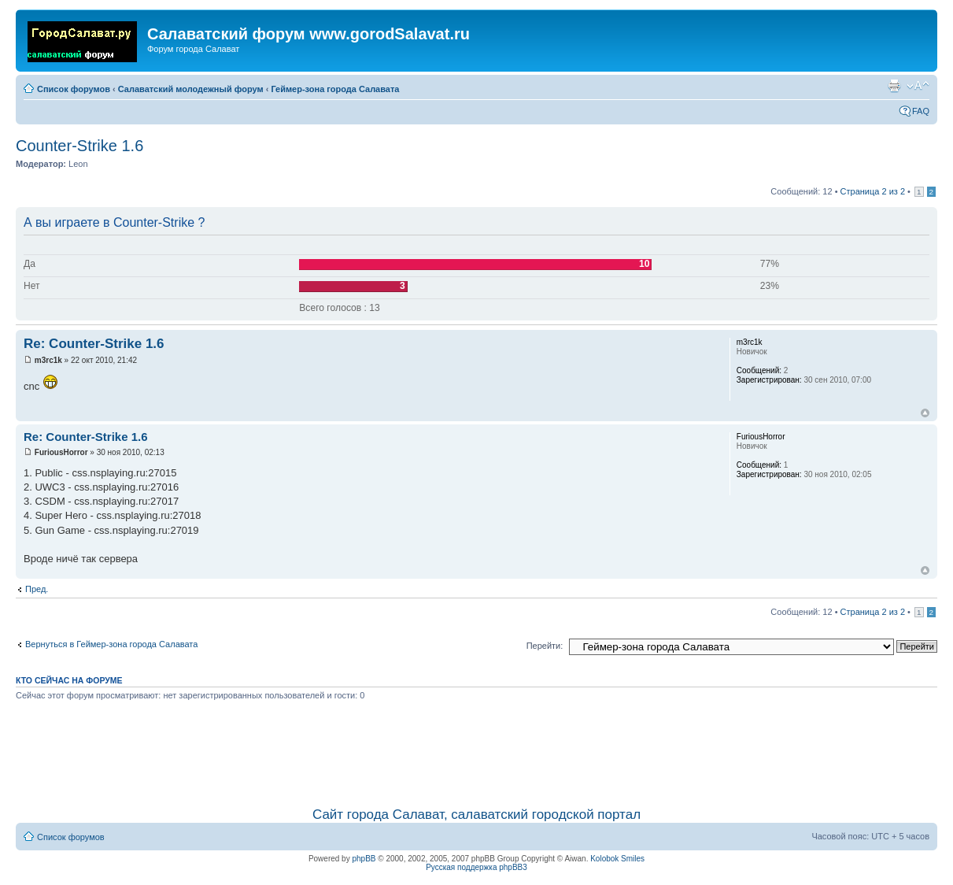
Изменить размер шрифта (918, 86)
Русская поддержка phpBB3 (476, 867)
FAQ (920, 111)
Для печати (894, 86)
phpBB (363, 858)
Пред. (36, 589)
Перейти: (544, 645)
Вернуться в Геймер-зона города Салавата (111, 644)
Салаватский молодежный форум (191, 89)
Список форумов (73, 89)
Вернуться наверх (925, 413)
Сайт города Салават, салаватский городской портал (476, 814)
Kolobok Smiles (617, 858)
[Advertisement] (476, 751)
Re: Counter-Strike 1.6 (94, 343)
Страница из (872, 191)
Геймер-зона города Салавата (335, 89)
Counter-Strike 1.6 (79, 145)
